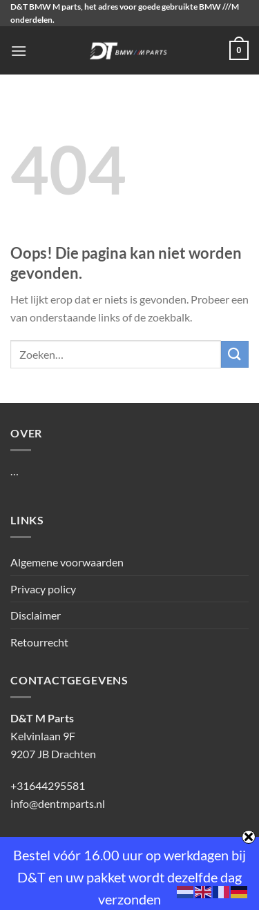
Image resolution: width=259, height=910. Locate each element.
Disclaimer (35, 615)
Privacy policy (43, 588)
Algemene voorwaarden (67, 561)
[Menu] (18, 51)
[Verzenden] (235, 354)
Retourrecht (39, 642)
